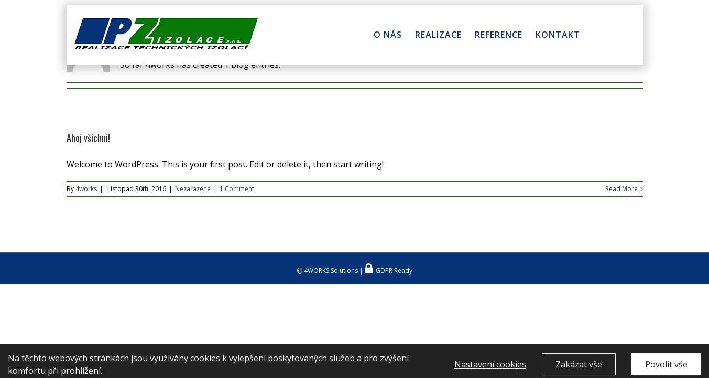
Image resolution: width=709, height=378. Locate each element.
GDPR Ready (393, 270)
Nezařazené (193, 188)
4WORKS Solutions (330, 270)
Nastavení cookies (490, 367)
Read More (621, 188)
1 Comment (237, 188)
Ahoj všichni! (88, 137)
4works (86, 188)
